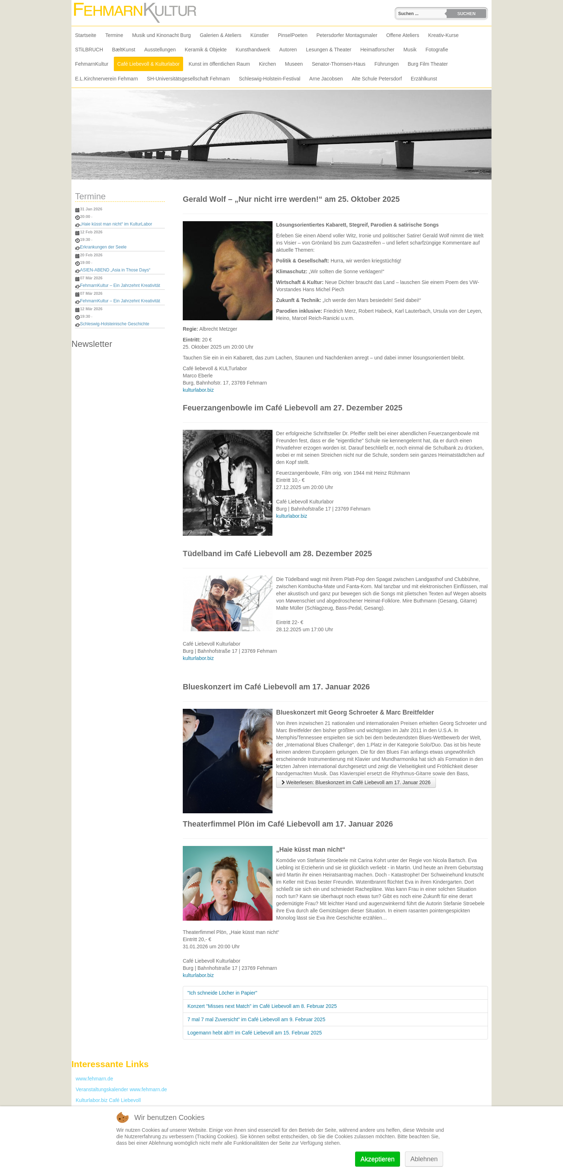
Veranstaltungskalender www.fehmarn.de (119, 1089)
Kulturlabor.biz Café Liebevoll (106, 1100)
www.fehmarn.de (92, 1079)
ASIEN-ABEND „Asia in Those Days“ (115, 270)
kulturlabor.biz (198, 390)
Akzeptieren (377, 1159)
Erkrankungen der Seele (103, 247)
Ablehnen (424, 1159)
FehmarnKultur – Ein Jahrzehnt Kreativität (120, 285)
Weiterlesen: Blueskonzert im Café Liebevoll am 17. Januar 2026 (356, 782)
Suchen (466, 13)
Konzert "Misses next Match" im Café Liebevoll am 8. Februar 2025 (262, 1006)
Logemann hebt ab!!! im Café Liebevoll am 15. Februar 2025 (254, 1033)
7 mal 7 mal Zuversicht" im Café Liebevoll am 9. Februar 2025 (256, 1019)
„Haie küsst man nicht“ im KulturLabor (116, 224)
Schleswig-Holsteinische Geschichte (114, 323)
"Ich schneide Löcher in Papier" (222, 993)
